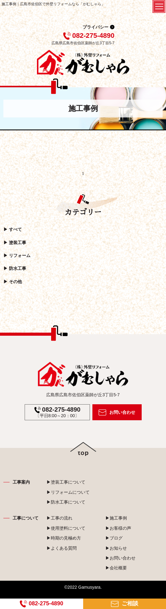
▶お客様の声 (118, 528)
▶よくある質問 (62, 548)
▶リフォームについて (68, 492)
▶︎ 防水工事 (14, 268)
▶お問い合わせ (120, 558)
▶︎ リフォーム (16, 255)
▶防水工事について (66, 502)
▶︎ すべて (12, 229)
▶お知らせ (116, 548)
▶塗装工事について (66, 482)
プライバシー (95, 27)
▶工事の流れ (59, 518)
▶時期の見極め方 (64, 538)
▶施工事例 (116, 518)
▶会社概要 (116, 567)
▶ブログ (114, 538)
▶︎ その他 (12, 281)
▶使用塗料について (66, 528)
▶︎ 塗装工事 (14, 242)
